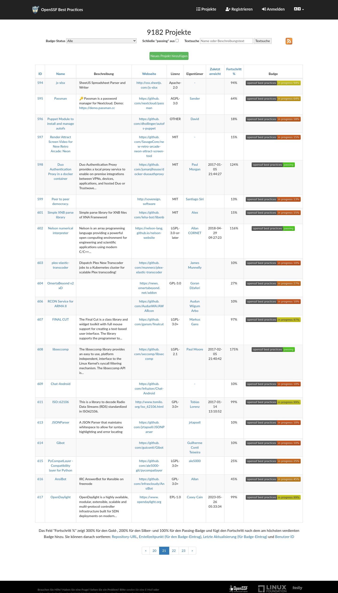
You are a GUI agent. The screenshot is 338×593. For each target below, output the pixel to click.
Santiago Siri (195, 199)
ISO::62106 (60, 402)
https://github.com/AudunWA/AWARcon (149, 306)
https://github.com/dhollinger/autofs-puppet (149, 123)
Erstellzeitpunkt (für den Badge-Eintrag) (170, 536)
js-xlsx (60, 83)
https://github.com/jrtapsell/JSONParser (149, 427)
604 (40, 283)
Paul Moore (194, 349)
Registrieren (239, 9)
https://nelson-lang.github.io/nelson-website (149, 233)
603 (40, 263)
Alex (195, 212)
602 (40, 228)
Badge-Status (55, 41)
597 (40, 137)
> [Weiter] (192, 551)
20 (154, 551)
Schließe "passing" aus (158, 41)
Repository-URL (124, 536)
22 (174, 551)
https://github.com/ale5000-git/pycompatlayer (149, 465)
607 (40, 319)
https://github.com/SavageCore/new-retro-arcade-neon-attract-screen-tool (149, 146)
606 (40, 301)
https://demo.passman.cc (97, 108)
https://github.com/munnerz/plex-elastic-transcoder (149, 267)
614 (40, 443)
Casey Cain (195, 497)
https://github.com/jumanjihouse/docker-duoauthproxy (149, 169)
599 (40, 199)
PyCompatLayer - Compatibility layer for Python (60, 465)
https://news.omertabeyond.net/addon (149, 288)
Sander (195, 98)
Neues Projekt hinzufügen (169, 56)
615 (40, 461)
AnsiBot (60, 479)
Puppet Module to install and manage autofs (60, 123)
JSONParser (60, 422)
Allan (194, 479)
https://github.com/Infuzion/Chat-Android (149, 388)
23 (183, 551)
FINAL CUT (60, 319)
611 (40, 402)
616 (40, 479)
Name (60, 74)
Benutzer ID (284, 536)
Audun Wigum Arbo (195, 306)
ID (40, 74)
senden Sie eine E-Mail (140, 589)
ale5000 (195, 461)
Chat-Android (60, 384)
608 (40, 349)
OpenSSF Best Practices (62, 9)
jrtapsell (195, 422)
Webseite (149, 74)
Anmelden (273, 9)
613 (40, 422)
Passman (60, 98)
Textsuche (191, 41)
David (195, 119)
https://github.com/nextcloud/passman (149, 103)
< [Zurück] (146, 551)
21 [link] (164, 551)
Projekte (206, 9)
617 (40, 497)
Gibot (61, 443)
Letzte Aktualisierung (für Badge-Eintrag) (235, 536)
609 (40, 384)
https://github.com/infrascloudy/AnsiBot (149, 483)
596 (40, 119)
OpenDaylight (60, 497)
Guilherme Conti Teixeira (194, 447)
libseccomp (61, 349)
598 (40, 164)
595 (40, 98)
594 (40, 83)
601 (40, 212)
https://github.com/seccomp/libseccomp (149, 354)
